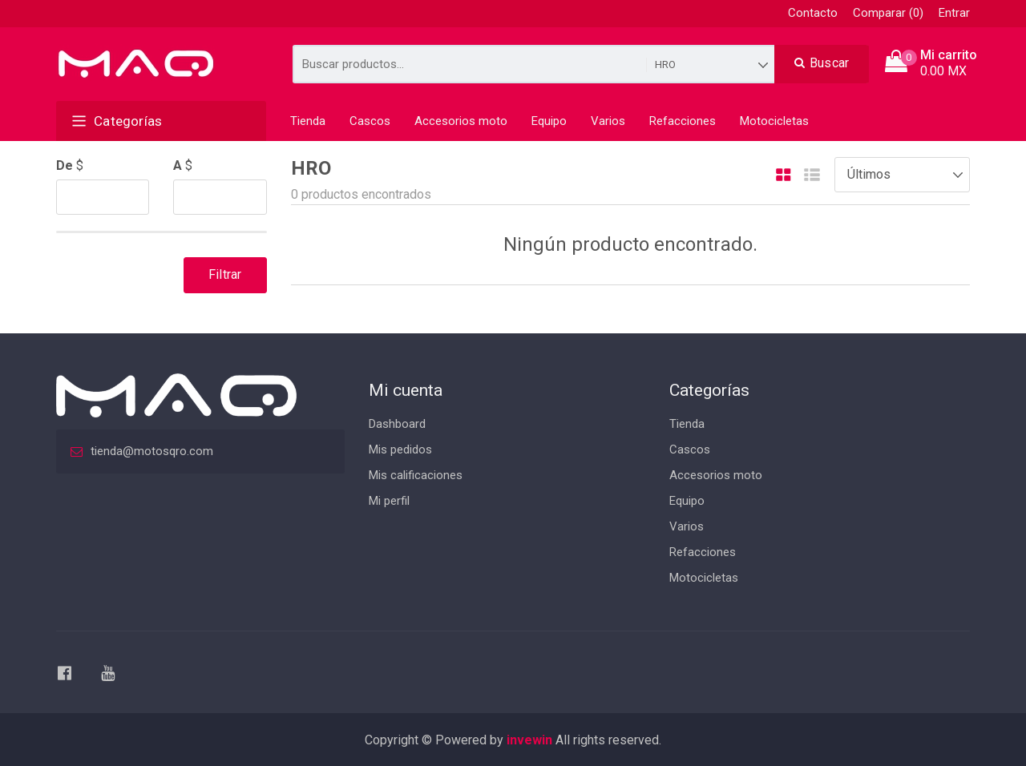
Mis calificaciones (416, 475)
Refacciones (682, 121)
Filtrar (224, 274)
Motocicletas (774, 121)
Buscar (822, 63)
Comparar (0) (888, 13)
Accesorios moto (460, 121)
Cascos (369, 121)
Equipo (549, 121)
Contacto (813, 13)
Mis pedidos (400, 449)
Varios (608, 121)
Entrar (954, 13)
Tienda (307, 121)
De (64, 165)
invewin (529, 740)
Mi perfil (389, 501)
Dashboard (397, 424)
